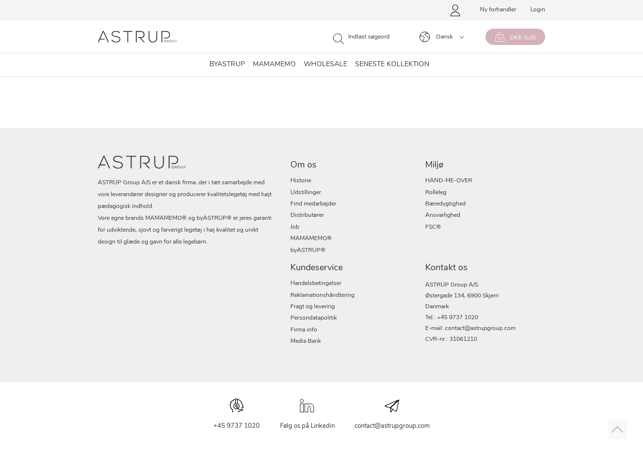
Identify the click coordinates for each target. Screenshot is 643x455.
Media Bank (305, 341)
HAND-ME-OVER (448, 181)
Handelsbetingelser (315, 284)
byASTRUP (227, 64)
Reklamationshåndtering (322, 295)
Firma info (303, 330)
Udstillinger (305, 193)
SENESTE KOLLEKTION (392, 64)
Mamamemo (274, 64)
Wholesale (325, 64)
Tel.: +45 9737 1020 (451, 318)
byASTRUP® (307, 250)
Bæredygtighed (445, 204)
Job (294, 227)
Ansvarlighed (442, 215)
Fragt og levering (312, 307)
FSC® (433, 227)
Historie (300, 181)
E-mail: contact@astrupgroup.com (470, 328)
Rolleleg (435, 193)
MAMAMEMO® (311, 239)
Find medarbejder (313, 204)
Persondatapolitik (313, 318)
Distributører (307, 215)
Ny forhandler (498, 10)
